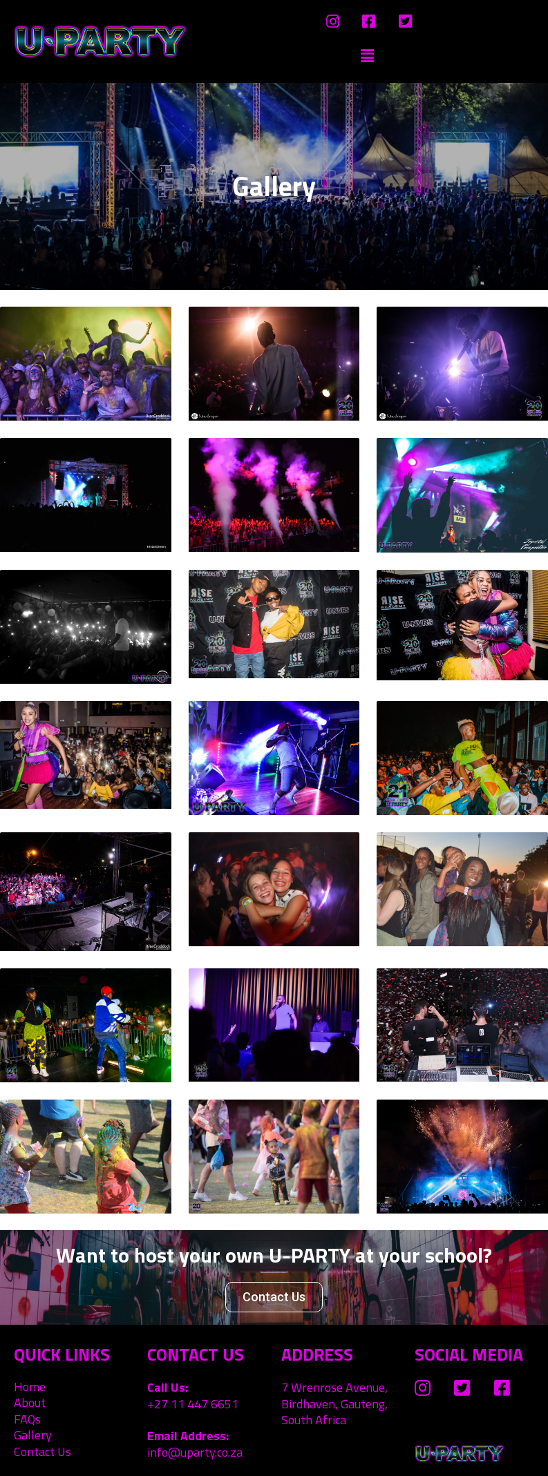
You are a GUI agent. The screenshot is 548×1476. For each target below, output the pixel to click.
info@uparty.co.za (195, 1452)
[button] (274, 1297)
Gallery (33, 1435)
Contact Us (42, 1451)
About (30, 1402)
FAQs (27, 1419)
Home (30, 1386)
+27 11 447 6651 (192, 1403)
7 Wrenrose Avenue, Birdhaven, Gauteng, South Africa (334, 1403)
